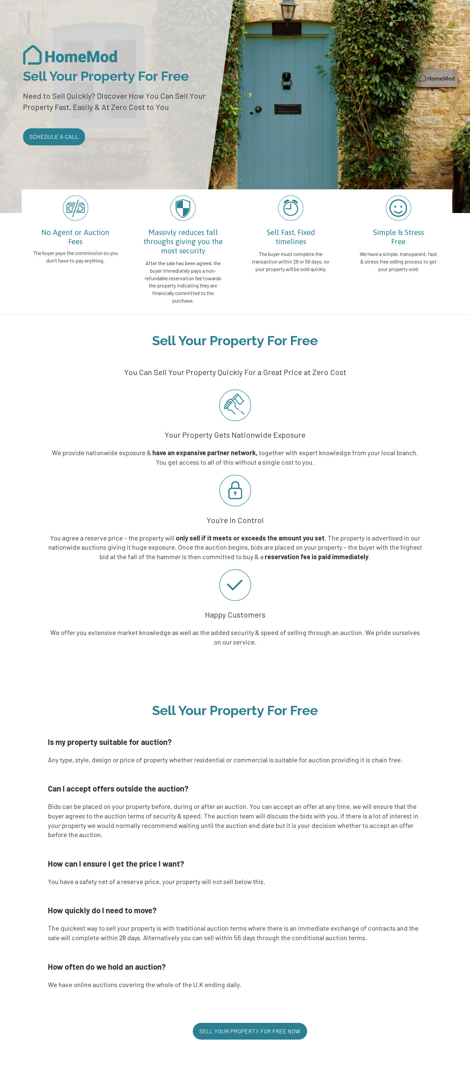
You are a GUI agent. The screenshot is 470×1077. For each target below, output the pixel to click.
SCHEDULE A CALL (54, 136)
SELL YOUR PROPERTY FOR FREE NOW (250, 1031)
